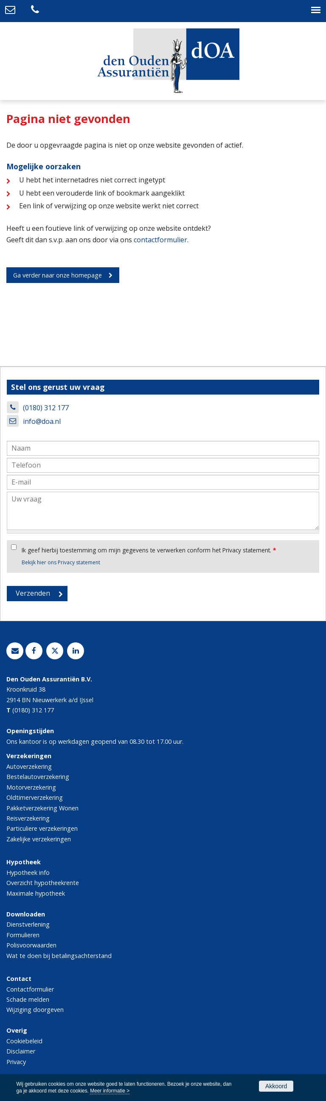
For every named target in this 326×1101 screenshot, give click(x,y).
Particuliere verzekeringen (42, 828)
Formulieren (22, 935)
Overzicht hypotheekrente (42, 883)
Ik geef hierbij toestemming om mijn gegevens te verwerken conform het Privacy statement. (149, 550)
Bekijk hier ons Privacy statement (61, 562)
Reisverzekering (28, 818)
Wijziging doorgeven (35, 1010)
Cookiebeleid (24, 1041)
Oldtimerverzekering (34, 797)
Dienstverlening (28, 924)
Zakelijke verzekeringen (38, 839)
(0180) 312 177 (46, 407)
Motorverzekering (31, 787)
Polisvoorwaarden (31, 945)
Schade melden (27, 999)
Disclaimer (20, 1051)
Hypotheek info (28, 872)
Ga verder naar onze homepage (57, 275)
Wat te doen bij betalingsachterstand (59, 956)
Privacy (16, 1062)
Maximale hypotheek (35, 893)
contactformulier (160, 239)
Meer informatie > (109, 1091)
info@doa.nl (42, 421)
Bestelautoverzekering (37, 777)
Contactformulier (30, 989)
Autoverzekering (29, 766)
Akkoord (276, 1086)
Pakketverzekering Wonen (42, 808)
